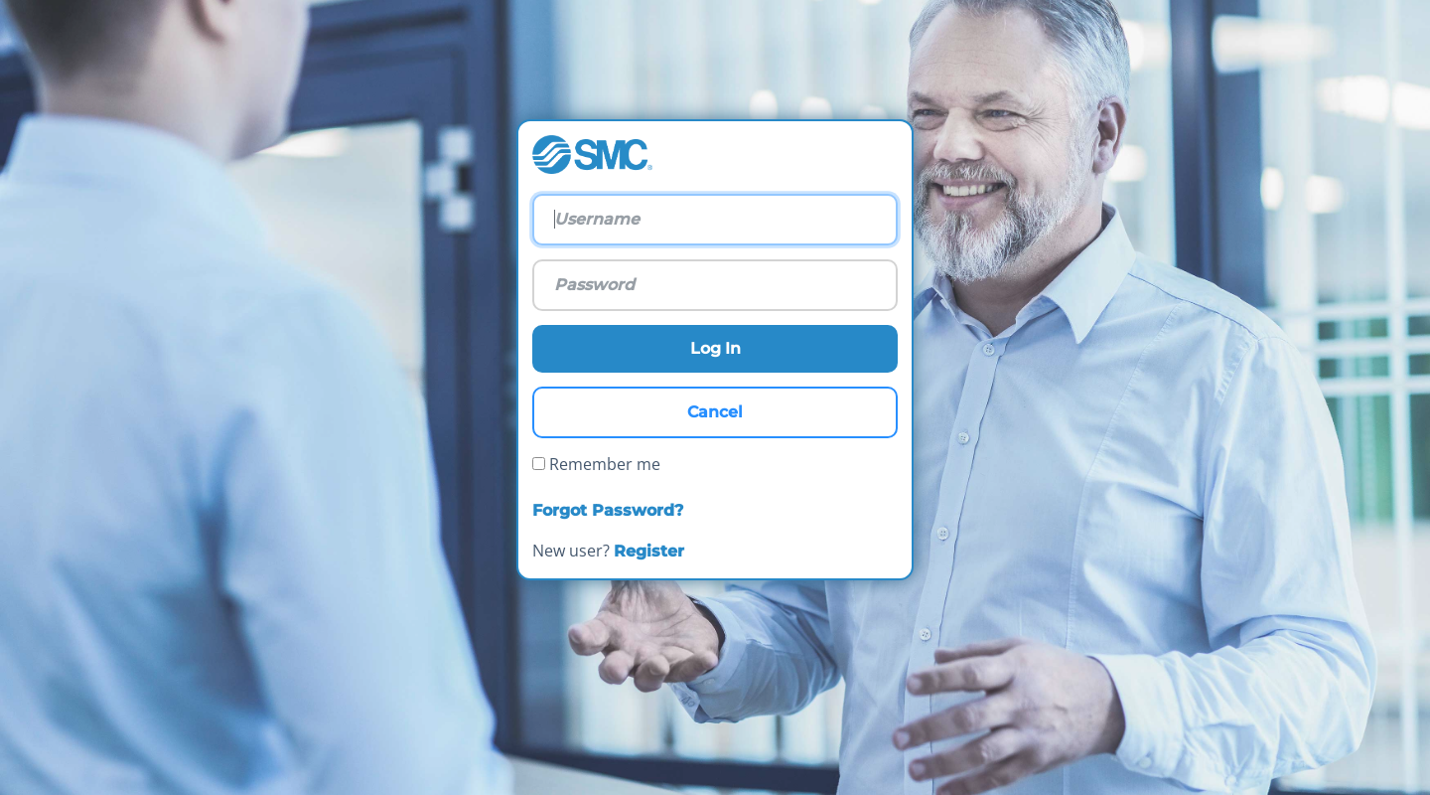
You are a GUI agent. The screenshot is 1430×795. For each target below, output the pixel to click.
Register (649, 551)
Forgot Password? (607, 510)
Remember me (596, 464)
